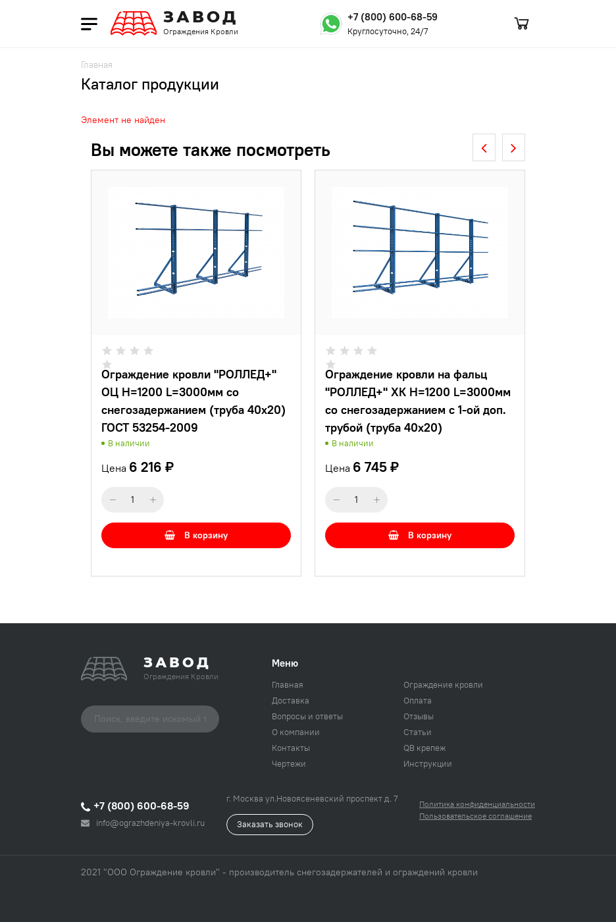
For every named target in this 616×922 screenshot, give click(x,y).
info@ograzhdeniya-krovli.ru (143, 822)
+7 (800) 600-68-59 (392, 17)
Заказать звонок (270, 824)
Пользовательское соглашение (475, 816)
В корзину (196, 535)
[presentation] (484, 147)
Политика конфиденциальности (477, 804)
